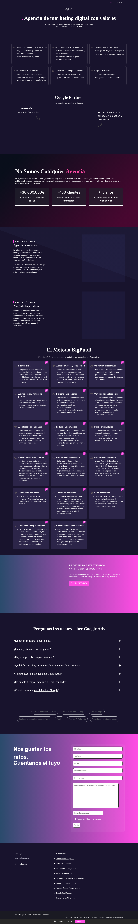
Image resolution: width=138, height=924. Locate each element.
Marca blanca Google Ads (66, 868)
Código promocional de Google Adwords (34, 719)
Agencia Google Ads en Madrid (68, 888)
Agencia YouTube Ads (77, 719)
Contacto (119, 3)
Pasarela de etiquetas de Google (104, 719)
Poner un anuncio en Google (74, 712)
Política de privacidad (81, 918)
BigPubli (69, 9)
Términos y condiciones (114, 918)
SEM (64, 178)
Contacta (79, 921)
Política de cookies (97, 918)
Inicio (111, 3)
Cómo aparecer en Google (66, 883)
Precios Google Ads (63, 864)
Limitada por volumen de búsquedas (70, 878)
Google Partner (21, 864)
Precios (59, 719)
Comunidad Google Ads (65, 859)
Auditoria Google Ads (64, 873)
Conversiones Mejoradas (65, 898)
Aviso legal (68, 918)
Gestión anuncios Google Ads (45, 712)
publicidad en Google (46, 690)
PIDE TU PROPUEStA (79, 583)
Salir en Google (97, 712)
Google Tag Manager (64, 893)
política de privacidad (92, 819)
